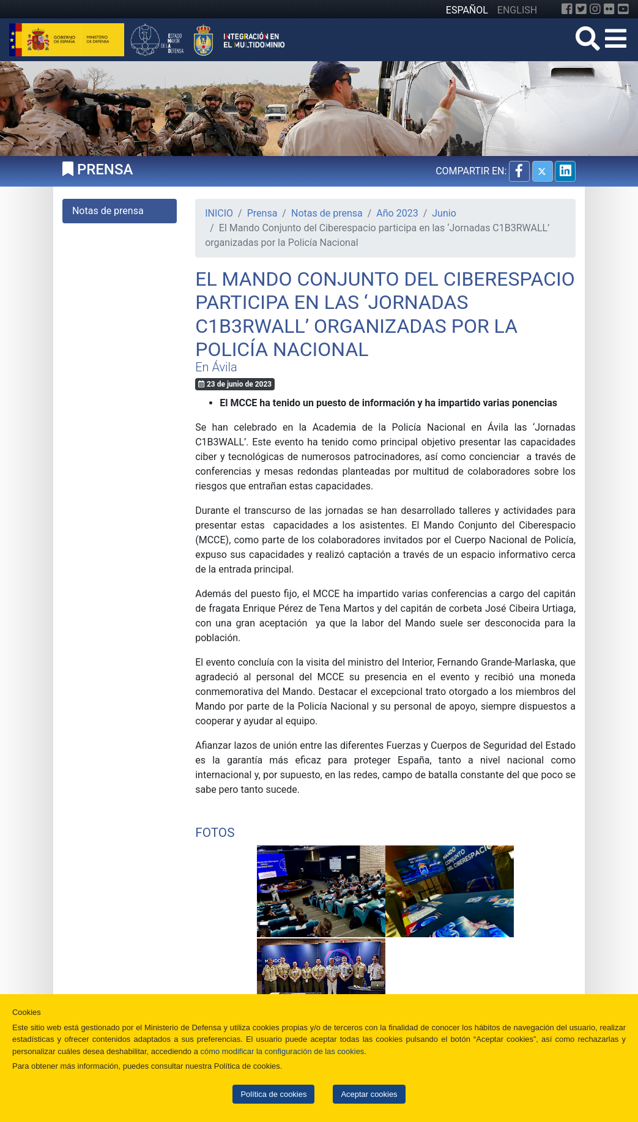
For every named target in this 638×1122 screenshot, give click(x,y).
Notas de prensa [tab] (108, 211)
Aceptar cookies (369, 1094)
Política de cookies (273, 1094)
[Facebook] (567, 9)
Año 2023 (397, 213)
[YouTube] (623, 9)
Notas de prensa (327, 213)
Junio (444, 213)
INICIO (219, 213)
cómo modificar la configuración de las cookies (282, 1051)
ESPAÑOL (467, 10)
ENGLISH (517, 10)
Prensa (262, 213)
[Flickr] (609, 9)
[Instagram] (595, 9)
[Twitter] (581, 9)
